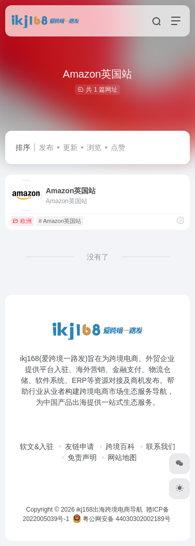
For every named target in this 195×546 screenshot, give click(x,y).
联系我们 (160, 446)
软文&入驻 (37, 446)
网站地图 (122, 457)
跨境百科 (120, 446)
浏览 (94, 147)
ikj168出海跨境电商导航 (109, 509)
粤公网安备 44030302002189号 (122, 519)
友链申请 (79, 446)
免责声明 (82, 457)
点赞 (118, 147)
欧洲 (22, 221)
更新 (70, 147)
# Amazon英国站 (59, 221)
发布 (46, 147)
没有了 (98, 257)
